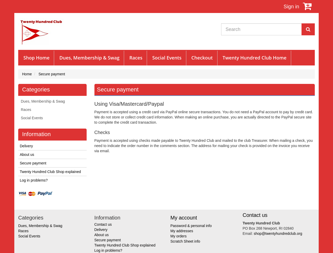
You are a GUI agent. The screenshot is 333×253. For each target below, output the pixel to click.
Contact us (103, 224)
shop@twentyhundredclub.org (278, 233)
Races (135, 58)
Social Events (166, 58)
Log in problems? (34, 180)
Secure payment (33, 163)
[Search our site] (261, 29)
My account (183, 218)
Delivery (26, 146)
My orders (178, 236)
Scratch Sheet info (185, 241)
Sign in (291, 6)
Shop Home (36, 58)
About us (27, 154)
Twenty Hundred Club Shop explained (50, 172)
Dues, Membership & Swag (89, 58)
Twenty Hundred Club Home (255, 58)
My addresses (181, 231)
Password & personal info (191, 226)
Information (36, 134)
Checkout (202, 58)
